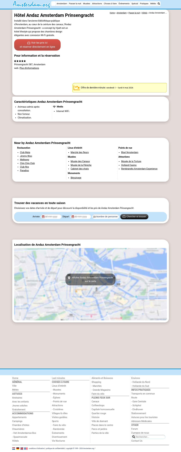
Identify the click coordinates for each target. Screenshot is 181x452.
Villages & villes (60, 413)
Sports (55, 421)
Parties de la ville (100, 433)
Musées (86, 3)
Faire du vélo (98, 394)
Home (15, 378)
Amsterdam (62, 3)
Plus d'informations (29, 68)
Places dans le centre (102, 425)
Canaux (95, 401)
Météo (153, 3)
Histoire (95, 417)
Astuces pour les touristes (144, 417)
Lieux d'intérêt (59, 386)
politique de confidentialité (55, 448)
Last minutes (58, 378)
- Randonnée (58, 429)
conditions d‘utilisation (36, 448)
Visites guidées (59, 417)
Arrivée (36, 216)
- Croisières (57, 409)
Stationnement (138, 413)
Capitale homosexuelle (103, 409)
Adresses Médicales (141, 421)
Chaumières (18, 429)
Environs (135, 378)
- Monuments (58, 393)
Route (134, 397)
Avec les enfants (20, 401)
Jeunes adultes (20, 405)
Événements (124, 3)
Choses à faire (110, 3)
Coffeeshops (98, 405)
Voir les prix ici (37, 45)
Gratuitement (18, 409)
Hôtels (15, 441)
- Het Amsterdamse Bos (24, 433)
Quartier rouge (99, 413)
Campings (17, 421)
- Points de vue (59, 401)
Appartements (19, 417)
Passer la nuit (75, 3)
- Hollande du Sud (140, 386)
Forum (134, 429)
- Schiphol (136, 405)
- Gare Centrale (138, 401)
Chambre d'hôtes (20, 425)
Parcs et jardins (99, 429)
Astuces (17, 394)
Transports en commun (143, 393)
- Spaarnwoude (19, 437)
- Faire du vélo (59, 425)
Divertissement (59, 437)
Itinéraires (17, 397)
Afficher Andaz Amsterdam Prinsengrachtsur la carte (90, 279)
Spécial (134, 3)
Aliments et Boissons (102, 378)
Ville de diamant (100, 421)
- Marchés (97, 386)
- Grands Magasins (101, 390)
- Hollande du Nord (140, 382)
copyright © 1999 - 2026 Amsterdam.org (80, 448)
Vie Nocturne (58, 441)
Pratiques (144, 3)
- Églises (56, 397)
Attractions (97, 3)
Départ (66, 216)
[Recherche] (159, 3)
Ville (14, 386)
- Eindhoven (137, 409)
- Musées (56, 389)
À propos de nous (140, 433)
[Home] (53, 3)
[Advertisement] (90, 130)
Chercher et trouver (134, 216)
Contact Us (136, 441)
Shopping (96, 382)
